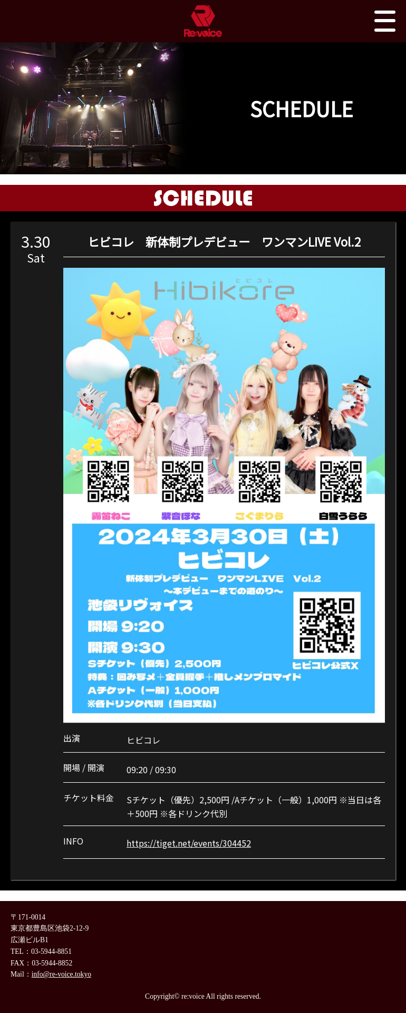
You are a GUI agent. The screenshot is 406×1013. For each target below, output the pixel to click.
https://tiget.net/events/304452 (189, 843)
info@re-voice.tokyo (61, 974)
